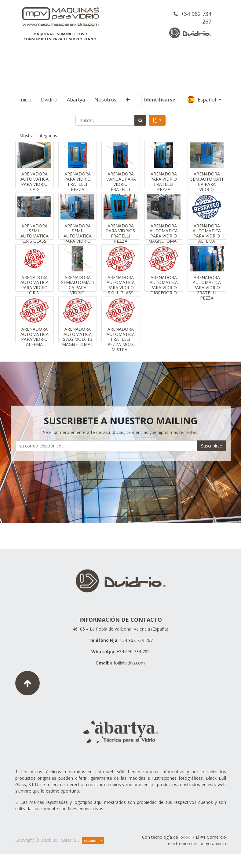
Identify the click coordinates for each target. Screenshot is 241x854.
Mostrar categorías (38, 135)
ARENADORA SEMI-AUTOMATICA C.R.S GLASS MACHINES (34, 236)
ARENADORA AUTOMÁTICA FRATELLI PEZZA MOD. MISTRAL (121, 339)
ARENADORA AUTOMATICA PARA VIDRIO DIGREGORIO (164, 285)
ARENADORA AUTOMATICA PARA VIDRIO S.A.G (34, 181)
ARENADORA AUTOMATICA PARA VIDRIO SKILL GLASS (121, 285)
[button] (127, 100)
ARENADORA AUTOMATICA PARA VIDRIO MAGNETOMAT (163, 233)
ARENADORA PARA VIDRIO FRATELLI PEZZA (77, 181)
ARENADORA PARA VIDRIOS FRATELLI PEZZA (120, 233)
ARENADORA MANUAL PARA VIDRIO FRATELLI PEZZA (120, 184)
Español (202, 99)
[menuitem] (25, 100)
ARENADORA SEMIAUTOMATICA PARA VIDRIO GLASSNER (77, 287)
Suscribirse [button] (211, 446)
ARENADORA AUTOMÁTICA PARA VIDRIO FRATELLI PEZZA (207, 287)
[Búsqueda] (140, 120)
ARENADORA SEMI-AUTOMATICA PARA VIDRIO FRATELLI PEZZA (78, 238)
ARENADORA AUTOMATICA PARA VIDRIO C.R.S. (34, 285)
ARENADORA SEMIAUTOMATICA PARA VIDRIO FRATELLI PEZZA (206, 186)
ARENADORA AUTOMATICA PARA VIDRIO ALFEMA (207, 233)
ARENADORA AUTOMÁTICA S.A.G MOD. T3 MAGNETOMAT (77, 336)
